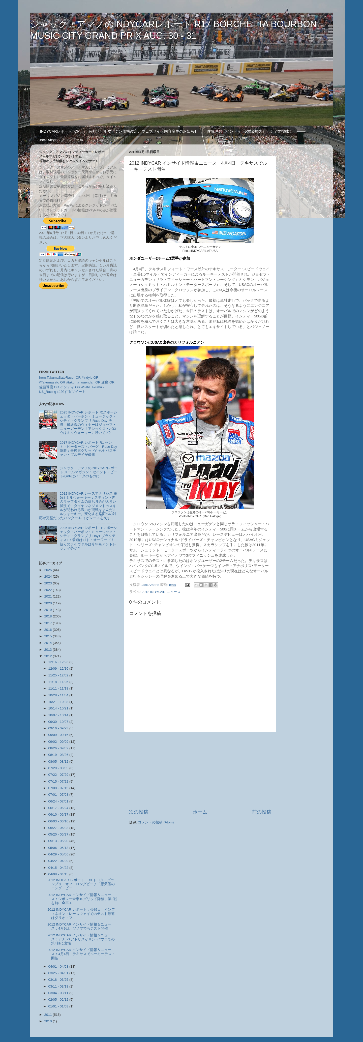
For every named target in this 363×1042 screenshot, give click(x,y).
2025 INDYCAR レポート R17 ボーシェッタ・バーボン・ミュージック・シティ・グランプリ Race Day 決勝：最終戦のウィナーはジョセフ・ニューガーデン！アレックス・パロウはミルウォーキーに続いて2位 (88, 422)
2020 (48, 603)
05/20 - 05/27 (58, 834)
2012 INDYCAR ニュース (161, 592)
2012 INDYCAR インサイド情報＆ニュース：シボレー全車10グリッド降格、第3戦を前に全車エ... (82, 899)
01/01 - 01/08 (58, 1006)
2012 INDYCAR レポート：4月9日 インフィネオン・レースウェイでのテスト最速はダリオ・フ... (81, 913)
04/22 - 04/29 (58, 861)
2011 (48, 1015)
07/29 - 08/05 (58, 768)
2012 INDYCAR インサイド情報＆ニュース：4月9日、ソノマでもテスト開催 (79, 926)
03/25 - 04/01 (58, 973)
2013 (48, 649)
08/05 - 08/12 (58, 761)
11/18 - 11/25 (58, 682)
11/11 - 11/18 (58, 688)
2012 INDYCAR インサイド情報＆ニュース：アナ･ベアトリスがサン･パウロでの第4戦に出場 (81, 939)
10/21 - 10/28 (58, 702)
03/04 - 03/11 (58, 993)
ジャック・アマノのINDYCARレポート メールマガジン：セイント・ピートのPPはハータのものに (88, 472)
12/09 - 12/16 (58, 668)
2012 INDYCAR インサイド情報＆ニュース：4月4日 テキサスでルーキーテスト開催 (81, 954)
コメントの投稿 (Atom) (156, 822)
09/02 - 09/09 (58, 741)
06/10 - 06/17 (58, 814)
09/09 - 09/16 (58, 735)
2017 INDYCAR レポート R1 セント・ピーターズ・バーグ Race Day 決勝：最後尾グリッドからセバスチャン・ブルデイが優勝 (88, 449)
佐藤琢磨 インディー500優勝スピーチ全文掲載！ (250, 131)
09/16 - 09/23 (58, 728)
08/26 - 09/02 (58, 748)
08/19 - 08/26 (58, 755)
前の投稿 (261, 812)
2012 (48, 656)
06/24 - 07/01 (58, 801)
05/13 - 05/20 (58, 841)
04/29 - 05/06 (58, 854)
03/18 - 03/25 (58, 979)
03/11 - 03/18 (58, 986)
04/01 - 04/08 (58, 966)
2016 (48, 630)
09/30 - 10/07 (58, 722)
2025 (48, 570)
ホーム (200, 812)
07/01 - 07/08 (58, 794)
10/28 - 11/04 (58, 695)
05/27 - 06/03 (58, 828)
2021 (48, 596)
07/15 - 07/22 (58, 781)
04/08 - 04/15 (58, 874)
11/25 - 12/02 (58, 675)
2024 (48, 576)
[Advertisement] (200, 770)
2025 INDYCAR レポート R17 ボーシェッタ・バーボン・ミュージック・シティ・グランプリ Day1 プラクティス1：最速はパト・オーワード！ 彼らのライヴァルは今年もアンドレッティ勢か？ (89, 538)
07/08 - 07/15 (58, 788)
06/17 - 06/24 (58, 808)
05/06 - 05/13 (58, 848)
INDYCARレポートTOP (60, 131)
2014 (48, 643)
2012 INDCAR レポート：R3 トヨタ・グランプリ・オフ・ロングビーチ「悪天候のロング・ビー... (81, 884)
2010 (48, 1021)
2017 (48, 623)
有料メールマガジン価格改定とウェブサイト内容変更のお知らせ (143, 131)
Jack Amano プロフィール (61, 140)
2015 (48, 636)
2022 (48, 590)
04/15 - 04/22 (58, 868)
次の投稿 (138, 812)
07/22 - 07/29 (58, 775)
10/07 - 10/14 (58, 715)
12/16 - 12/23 (58, 662)
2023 (48, 583)
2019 (48, 610)
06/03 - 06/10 (58, 821)
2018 (48, 616)
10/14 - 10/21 (58, 708)
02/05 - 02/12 (58, 999)
